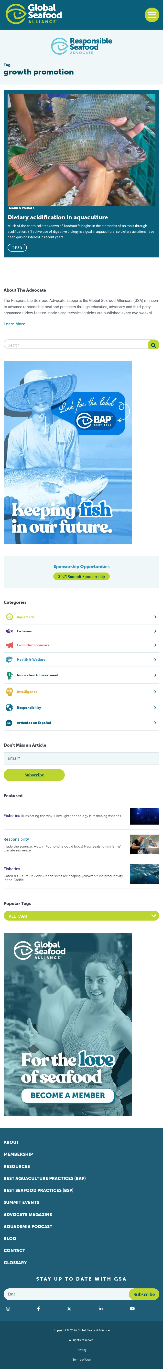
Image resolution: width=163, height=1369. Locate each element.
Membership (18, 1154)
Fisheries (12, 815)
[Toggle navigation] (152, 15)
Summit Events (21, 1202)
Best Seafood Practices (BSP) (39, 1190)
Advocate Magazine (28, 1214)
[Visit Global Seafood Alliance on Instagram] (19, 1308)
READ (17, 247)
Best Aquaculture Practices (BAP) (45, 1178)
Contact (14, 1250)
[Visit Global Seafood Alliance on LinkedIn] (111, 1308)
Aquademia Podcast (28, 1226)
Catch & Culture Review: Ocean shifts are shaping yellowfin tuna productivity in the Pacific (63, 878)
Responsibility (16, 839)
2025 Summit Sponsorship (81, 576)
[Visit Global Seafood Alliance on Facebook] (50, 1308)
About (11, 1142)
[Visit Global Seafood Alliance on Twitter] (80, 1308)
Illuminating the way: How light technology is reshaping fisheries (71, 816)
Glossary (15, 1262)
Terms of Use (82, 1359)
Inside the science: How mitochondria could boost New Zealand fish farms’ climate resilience (62, 848)
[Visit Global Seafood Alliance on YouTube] (143, 1308)
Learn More (14, 324)
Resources (17, 1166)
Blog (10, 1238)
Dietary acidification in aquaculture (58, 217)
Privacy (82, 1350)
